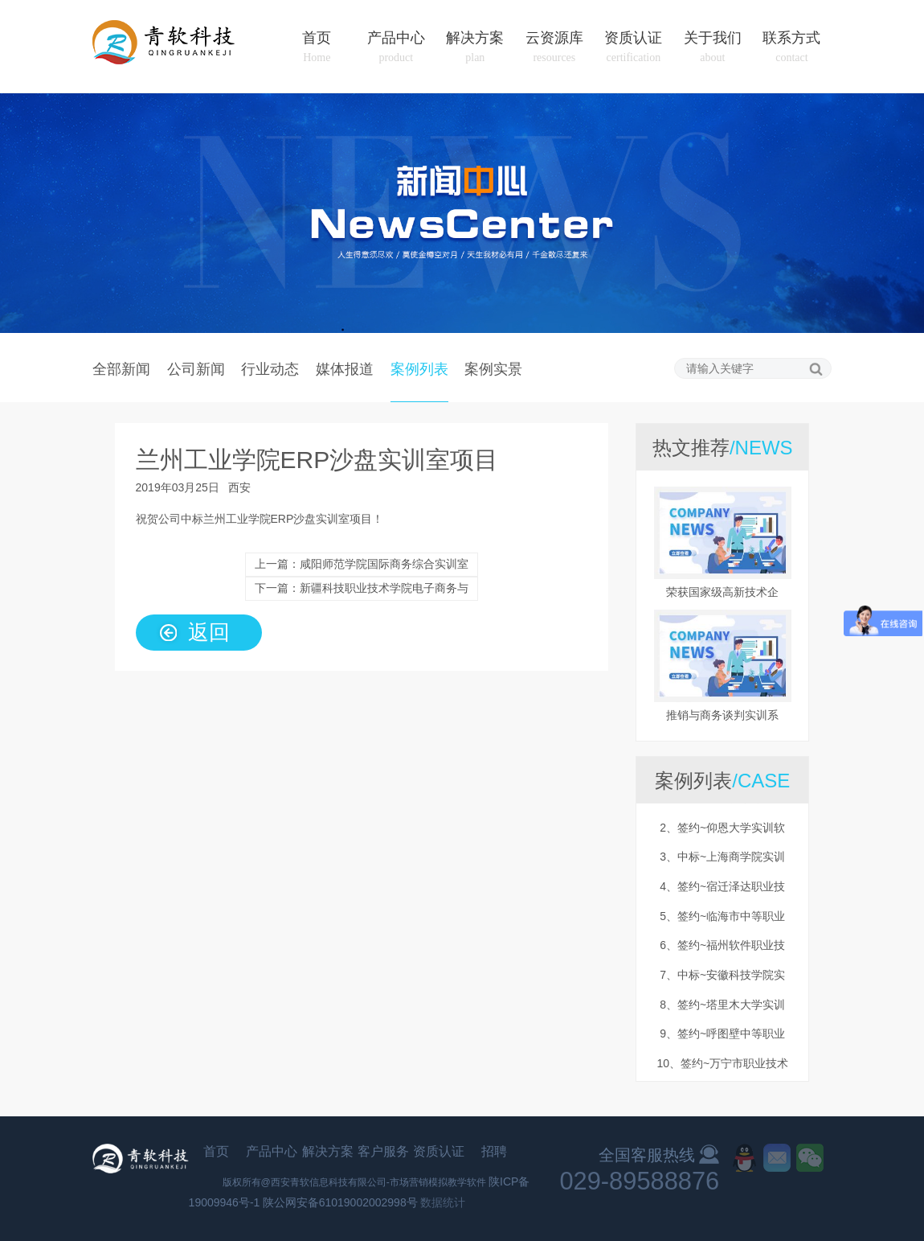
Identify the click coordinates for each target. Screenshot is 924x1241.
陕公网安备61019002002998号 (340, 1202)
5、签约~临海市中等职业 (722, 918)
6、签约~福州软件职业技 (722, 947)
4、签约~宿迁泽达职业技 (722, 888)
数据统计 (442, 1202)
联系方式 (791, 47)
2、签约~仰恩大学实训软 (722, 830)
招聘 (494, 1150)
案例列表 (419, 368)
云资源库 (554, 47)
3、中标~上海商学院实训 (722, 859)
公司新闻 (196, 368)
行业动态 (270, 368)
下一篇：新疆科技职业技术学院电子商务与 (361, 588)
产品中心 (396, 47)
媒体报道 (345, 368)
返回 (209, 631)
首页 (316, 47)
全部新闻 (121, 368)
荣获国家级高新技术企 (722, 592)
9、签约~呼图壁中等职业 (722, 1036)
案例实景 (493, 368)
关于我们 (713, 47)
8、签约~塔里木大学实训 (722, 1007)
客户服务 (383, 1150)
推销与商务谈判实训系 (722, 715)
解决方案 (475, 47)
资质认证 (633, 47)
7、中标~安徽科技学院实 (722, 977)
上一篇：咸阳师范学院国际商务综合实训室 (361, 563)
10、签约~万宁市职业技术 (722, 1065)
